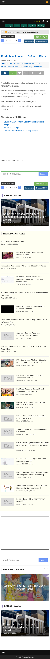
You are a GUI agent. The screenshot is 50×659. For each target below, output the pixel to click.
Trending (41, 26)
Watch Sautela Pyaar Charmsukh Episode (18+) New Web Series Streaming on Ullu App (32, 445)
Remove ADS (41, 37)
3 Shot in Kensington (12, 128)
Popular (24, 26)
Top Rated (32, 26)
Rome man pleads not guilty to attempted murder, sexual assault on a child (24, 216)
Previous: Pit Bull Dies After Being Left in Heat (21, 67)
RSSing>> (9, 26)
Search (43, 174)
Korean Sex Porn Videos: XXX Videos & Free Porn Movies (23, 266)
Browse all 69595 (41, 41)
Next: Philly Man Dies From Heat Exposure (20, 64)
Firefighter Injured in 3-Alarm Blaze (23, 56)
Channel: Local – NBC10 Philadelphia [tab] (21, 32)
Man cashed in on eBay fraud (12, 241)
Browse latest (29, 41)
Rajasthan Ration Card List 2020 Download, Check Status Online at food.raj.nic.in (29, 279)
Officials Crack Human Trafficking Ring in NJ (22, 130)
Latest (17, 26)
